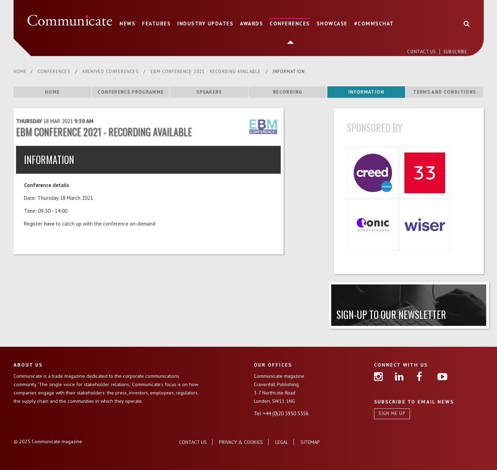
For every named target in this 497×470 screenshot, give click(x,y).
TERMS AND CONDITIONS (444, 92)
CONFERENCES (290, 23)
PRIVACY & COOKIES (241, 442)
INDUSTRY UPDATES (205, 23)
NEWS (127, 23)
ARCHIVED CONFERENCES (111, 72)
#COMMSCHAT (374, 23)
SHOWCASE (332, 23)
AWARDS (251, 23)
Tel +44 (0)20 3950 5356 (281, 413)
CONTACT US (422, 52)
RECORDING (287, 92)
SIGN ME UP (392, 413)
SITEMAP (310, 442)
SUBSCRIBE (455, 52)
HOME (20, 72)
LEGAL (281, 442)
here (49, 223)
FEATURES (156, 23)
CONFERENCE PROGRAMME (131, 92)
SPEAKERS (209, 92)
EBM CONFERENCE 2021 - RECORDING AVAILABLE (207, 72)
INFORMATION (366, 92)
